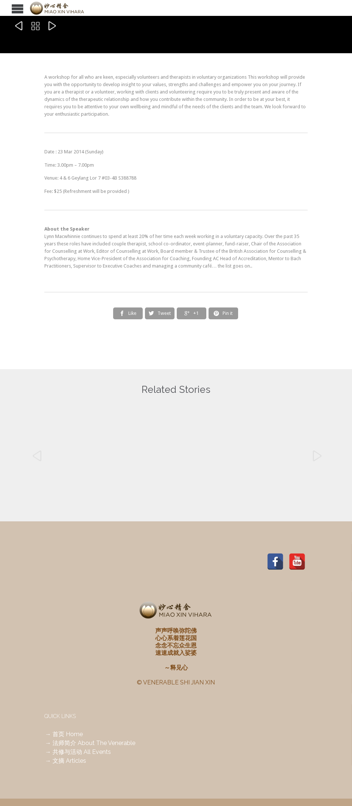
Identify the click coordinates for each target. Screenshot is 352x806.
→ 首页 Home (64, 734)
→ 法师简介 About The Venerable (90, 743)
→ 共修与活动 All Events (78, 751)
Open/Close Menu (6, 7)
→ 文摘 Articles (65, 760)
